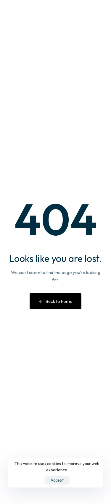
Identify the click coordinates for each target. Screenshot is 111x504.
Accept (57, 480)
